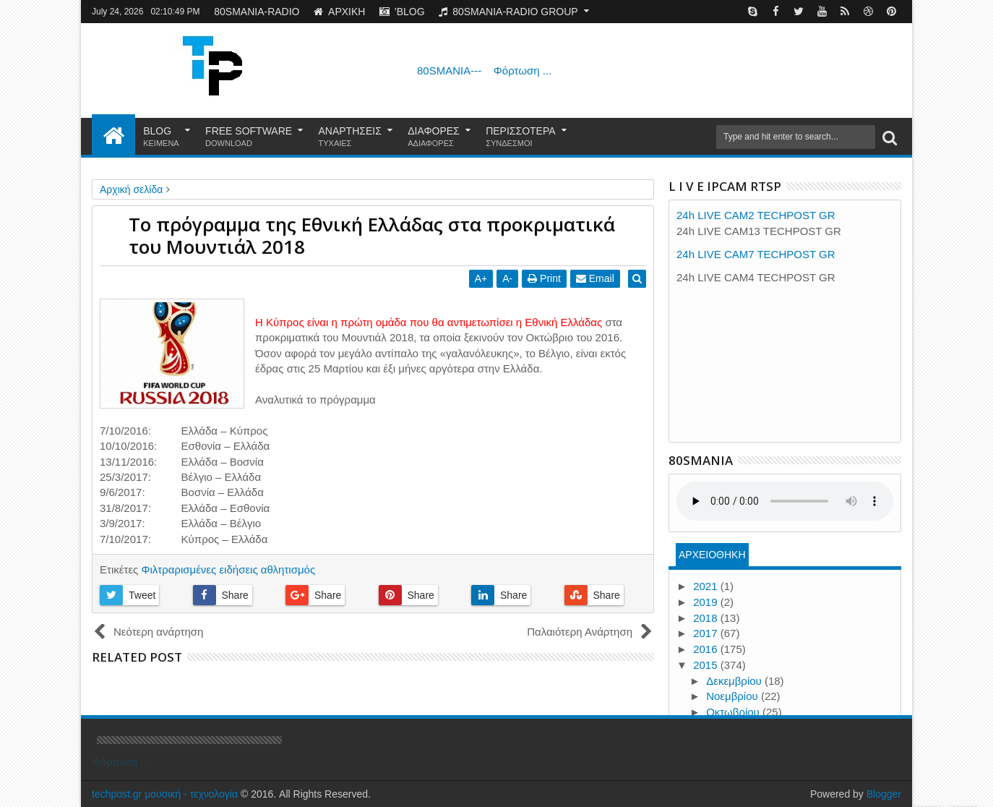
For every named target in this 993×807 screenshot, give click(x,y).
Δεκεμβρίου (735, 681)
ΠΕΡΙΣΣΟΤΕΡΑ (520, 137)
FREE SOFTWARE (248, 137)
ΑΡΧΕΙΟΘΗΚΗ (712, 554)
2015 (707, 665)
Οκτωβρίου (734, 712)
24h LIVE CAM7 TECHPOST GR (755, 254)
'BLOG (402, 11)
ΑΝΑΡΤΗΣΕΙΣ (350, 137)
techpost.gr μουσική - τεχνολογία (165, 794)
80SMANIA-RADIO (256, 11)
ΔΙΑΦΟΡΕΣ (434, 137)
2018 (707, 618)
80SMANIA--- (484, 70)
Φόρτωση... (119, 762)
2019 (707, 602)
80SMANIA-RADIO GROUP (508, 11)
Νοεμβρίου (733, 696)
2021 (707, 586)
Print (547, 278)
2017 (707, 633)
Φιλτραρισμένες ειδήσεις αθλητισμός (228, 569)
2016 (707, 649)
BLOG (161, 137)
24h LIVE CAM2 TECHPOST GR (755, 215)
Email (598, 278)
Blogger (884, 794)
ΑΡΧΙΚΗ (339, 11)
